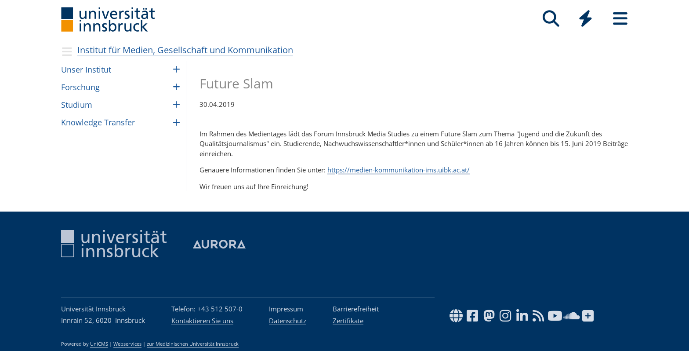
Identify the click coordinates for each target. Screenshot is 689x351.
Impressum (286, 308)
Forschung (80, 87)
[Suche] (550, 19)
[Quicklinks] (585, 19)
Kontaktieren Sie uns (202, 320)
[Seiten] (620, 19)
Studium (76, 104)
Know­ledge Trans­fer (98, 122)
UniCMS (99, 344)
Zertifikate (348, 320)
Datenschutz (287, 320)
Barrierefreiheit (356, 308)
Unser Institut (86, 69)
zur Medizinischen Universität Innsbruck (193, 344)
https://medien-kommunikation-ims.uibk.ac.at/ (398, 169)
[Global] (585, 20)
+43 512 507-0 (220, 308)
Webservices (127, 344)
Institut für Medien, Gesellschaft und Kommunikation (185, 50)
